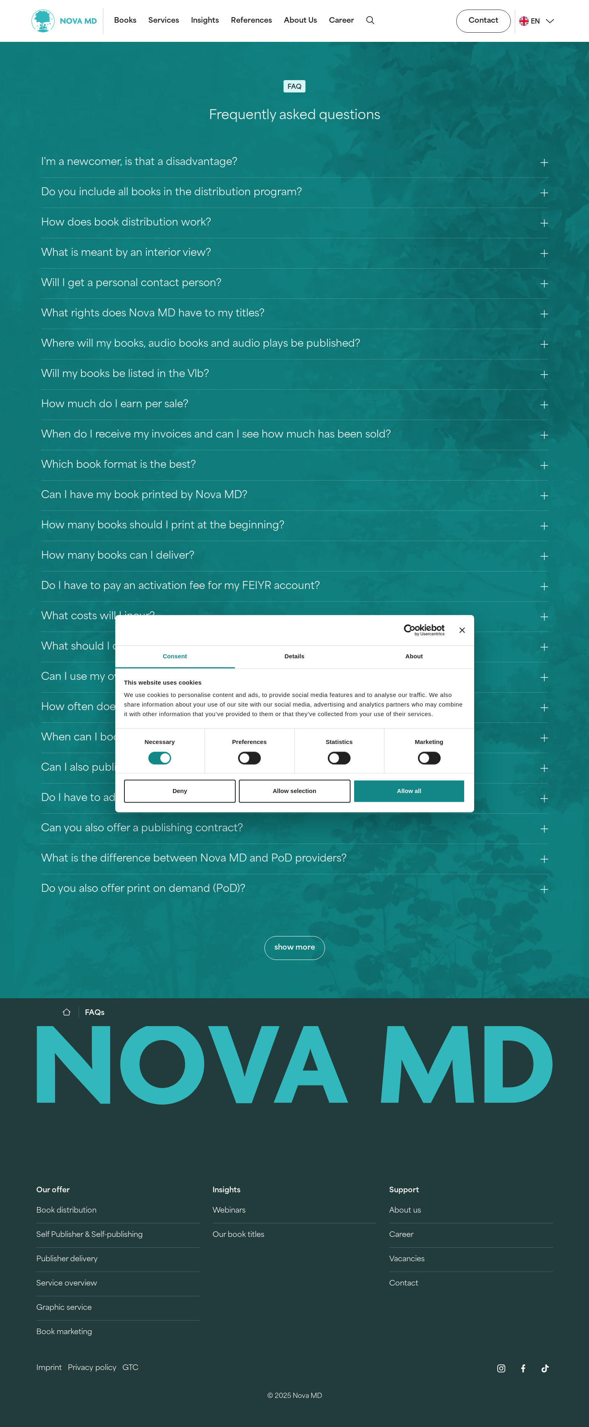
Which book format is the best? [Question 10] (294, 465)
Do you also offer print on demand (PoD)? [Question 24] (294, 889)
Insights (205, 21)
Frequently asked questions (294, 116)
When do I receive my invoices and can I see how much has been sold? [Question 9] (294, 435)
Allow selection (294, 791)
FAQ (294, 87)
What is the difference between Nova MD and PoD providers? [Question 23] (294, 859)
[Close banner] (462, 630)
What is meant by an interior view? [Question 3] (294, 253)
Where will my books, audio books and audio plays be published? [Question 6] (294, 344)
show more (294, 948)
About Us (300, 21)
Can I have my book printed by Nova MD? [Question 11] (294, 496)
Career (341, 21)
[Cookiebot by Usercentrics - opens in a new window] (410, 630)
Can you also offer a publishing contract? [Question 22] (294, 829)
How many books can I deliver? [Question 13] (294, 556)
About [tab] (414, 656)
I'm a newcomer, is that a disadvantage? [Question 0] (294, 162)
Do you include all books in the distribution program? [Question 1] (294, 193)
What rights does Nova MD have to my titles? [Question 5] (294, 314)
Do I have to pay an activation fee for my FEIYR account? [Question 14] (294, 586)
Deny (180, 791)
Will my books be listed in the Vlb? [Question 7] (294, 374)
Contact (483, 21)
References (251, 21)
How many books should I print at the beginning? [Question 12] (294, 526)
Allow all (409, 791)
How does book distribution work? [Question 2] (294, 223)
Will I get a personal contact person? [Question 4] (294, 284)
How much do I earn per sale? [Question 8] (294, 405)
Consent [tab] (175, 656)
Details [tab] (295, 656)
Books (125, 21)
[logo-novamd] (67, 21)
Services (163, 21)
